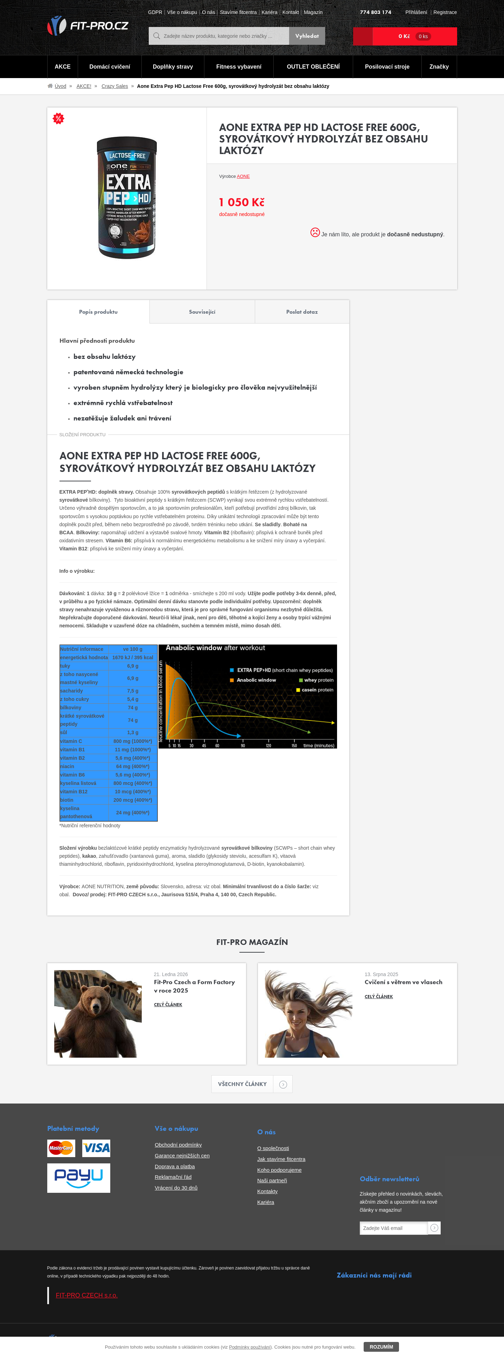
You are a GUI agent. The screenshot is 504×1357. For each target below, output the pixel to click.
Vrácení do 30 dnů (176, 1188)
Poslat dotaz (302, 311)
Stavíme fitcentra (238, 12)
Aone (243, 176)
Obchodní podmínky (178, 1145)
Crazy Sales (115, 86)
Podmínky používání (249, 1347)
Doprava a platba (175, 1166)
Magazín (313, 12)
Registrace (445, 12)
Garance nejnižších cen (182, 1155)
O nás (208, 12)
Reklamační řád (173, 1177)
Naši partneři (272, 1180)
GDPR (155, 12)
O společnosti (273, 1148)
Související (202, 311)
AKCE (62, 67)
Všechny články (245, 1084)
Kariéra (270, 12)
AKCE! (84, 86)
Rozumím (381, 1347)
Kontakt (290, 12)
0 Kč (415, 36)
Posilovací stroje (387, 67)
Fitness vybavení (238, 67)
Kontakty (267, 1191)
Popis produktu (98, 311)
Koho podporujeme (279, 1170)
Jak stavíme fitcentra (281, 1159)
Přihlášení (416, 12)
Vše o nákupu (182, 12)
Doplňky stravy (173, 67)
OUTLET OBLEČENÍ (313, 67)
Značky (439, 67)
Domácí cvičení (109, 67)
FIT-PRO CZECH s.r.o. (87, 1295)
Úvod (60, 86)
